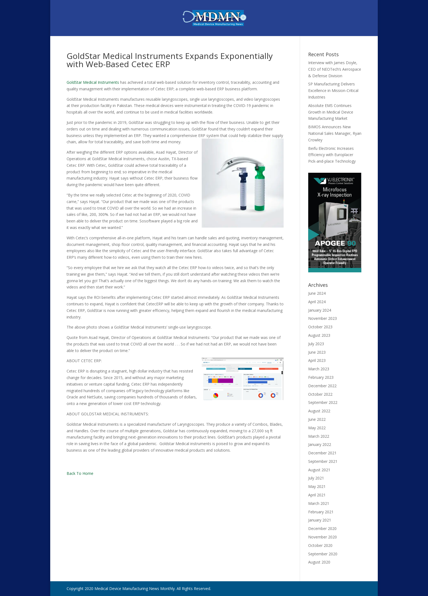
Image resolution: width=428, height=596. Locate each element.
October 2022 (320, 394)
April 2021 (317, 494)
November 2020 (322, 537)
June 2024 (317, 293)
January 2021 (319, 520)
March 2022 (318, 436)
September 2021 (322, 461)
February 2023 (321, 377)
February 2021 (321, 511)
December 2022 (322, 385)
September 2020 (322, 553)
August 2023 (319, 335)
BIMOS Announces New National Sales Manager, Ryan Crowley (334, 133)
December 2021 (322, 452)
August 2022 (319, 410)
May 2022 (317, 427)
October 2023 (320, 326)
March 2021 (318, 503)
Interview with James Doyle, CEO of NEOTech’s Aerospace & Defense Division (334, 69)
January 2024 (319, 310)
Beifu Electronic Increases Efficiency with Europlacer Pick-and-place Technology (332, 155)
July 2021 (316, 478)
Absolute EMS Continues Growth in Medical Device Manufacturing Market (330, 112)
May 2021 (317, 486)
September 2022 (322, 402)
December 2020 (322, 528)
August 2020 (319, 562)
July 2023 (316, 343)
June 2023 (317, 352)
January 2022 (319, 444)
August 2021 (319, 469)
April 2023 (317, 360)
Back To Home (80, 473)
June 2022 (317, 419)
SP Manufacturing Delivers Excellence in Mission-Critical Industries (333, 90)
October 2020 (320, 545)
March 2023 (318, 368)
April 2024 (317, 301)
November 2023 (322, 318)
